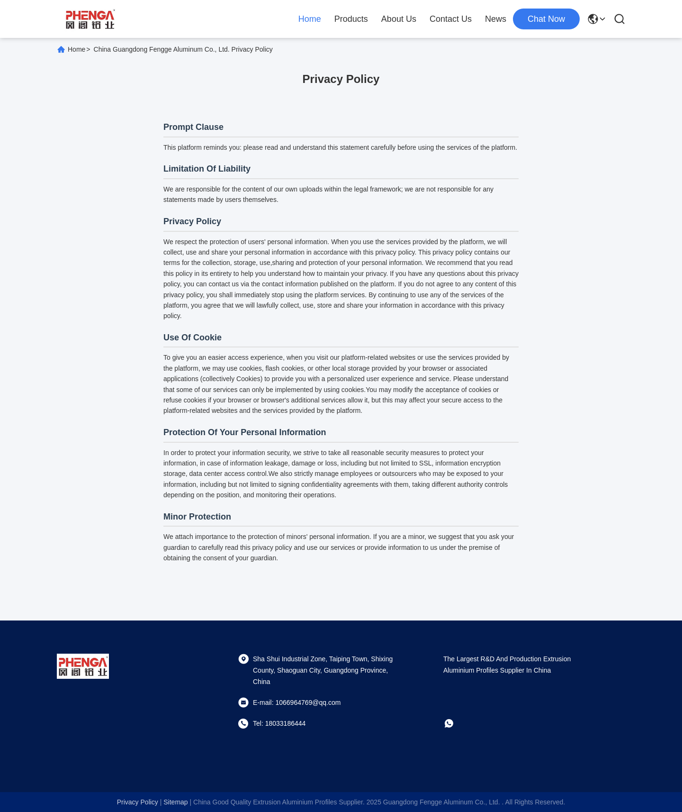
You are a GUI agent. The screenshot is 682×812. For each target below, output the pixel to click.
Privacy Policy (137, 802)
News (495, 19)
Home (309, 19)
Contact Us (451, 19)
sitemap (175, 802)
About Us (398, 19)
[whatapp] (455, 723)
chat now (546, 19)
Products (351, 19)
